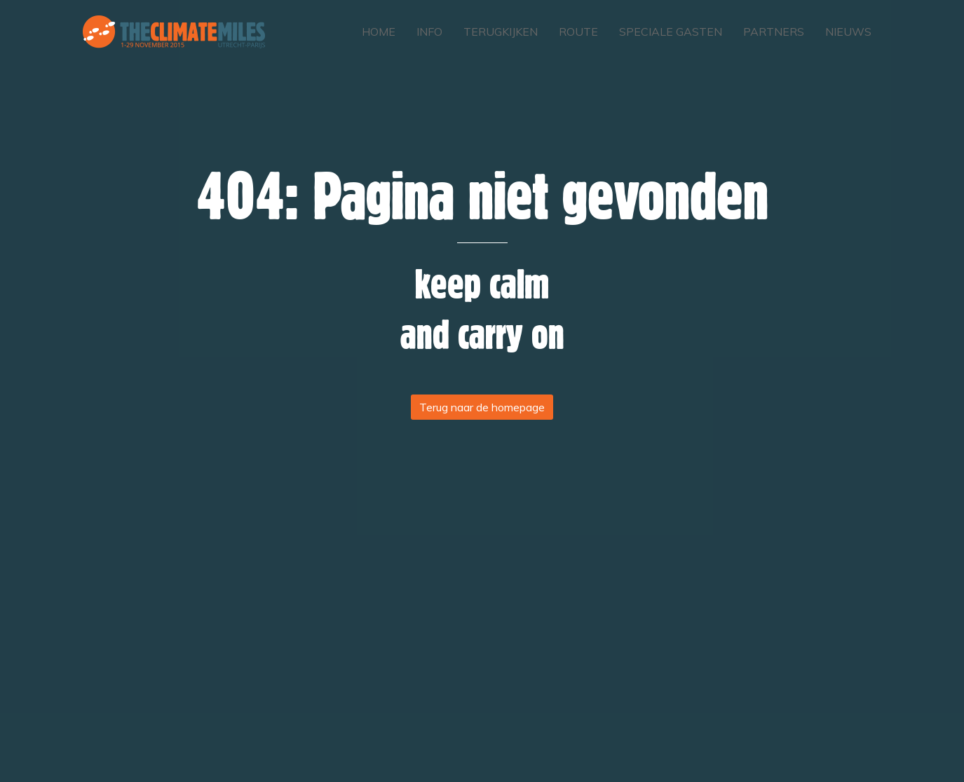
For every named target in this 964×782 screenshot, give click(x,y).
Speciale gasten (670, 32)
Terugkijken (500, 32)
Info (429, 32)
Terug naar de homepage (482, 407)
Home (378, 32)
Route (578, 32)
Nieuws (848, 32)
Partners (773, 32)
